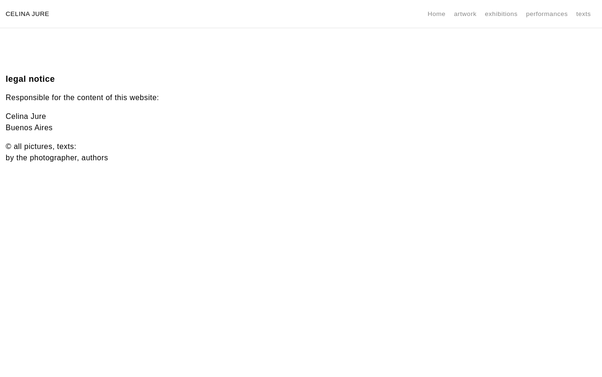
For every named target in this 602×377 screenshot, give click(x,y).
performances (547, 13)
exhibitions (501, 13)
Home (436, 13)
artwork (465, 13)
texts (583, 13)
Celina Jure (27, 13)
